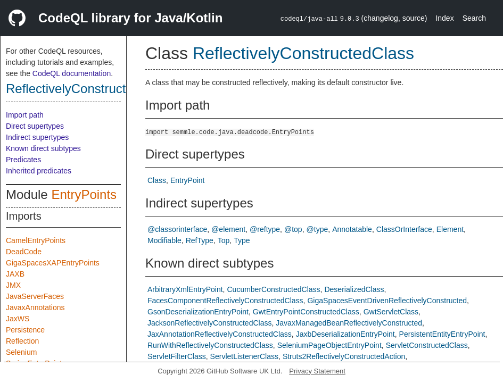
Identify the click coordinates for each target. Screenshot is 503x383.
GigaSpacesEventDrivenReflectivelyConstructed (387, 300)
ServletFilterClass (176, 356)
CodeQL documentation (71, 73)
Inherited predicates (38, 170)
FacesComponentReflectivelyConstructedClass (225, 300)
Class (156, 180)
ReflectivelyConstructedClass (89, 88)
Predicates (23, 159)
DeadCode (24, 251)
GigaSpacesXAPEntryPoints (53, 263)
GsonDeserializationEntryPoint (198, 311)
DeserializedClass (354, 289)
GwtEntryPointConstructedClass (306, 311)
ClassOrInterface (404, 229)
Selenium (21, 352)
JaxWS (17, 318)
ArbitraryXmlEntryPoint (185, 289)
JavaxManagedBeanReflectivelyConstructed (349, 323)
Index (444, 18)
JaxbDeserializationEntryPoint (345, 334)
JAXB (15, 274)
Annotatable (352, 229)
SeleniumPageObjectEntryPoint (329, 345)
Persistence (25, 330)
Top (224, 240)
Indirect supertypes (37, 137)
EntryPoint (187, 180)
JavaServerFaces (35, 296)
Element (450, 229)
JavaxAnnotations (35, 307)
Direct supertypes (35, 126)
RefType (199, 240)
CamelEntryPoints (35, 240)
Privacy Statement (317, 371)
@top (293, 229)
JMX (13, 285)
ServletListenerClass (244, 356)
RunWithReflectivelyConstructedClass (210, 345)
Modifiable (164, 240)
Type (242, 240)
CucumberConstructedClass (273, 289)
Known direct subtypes (43, 148)
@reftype (265, 229)
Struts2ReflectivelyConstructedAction (344, 356)
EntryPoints (84, 194)
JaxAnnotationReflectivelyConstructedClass (219, 334)
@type (317, 229)
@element (228, 229)
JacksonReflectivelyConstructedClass (209, 323)
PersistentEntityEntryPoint (442, 334)
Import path (25, 115)
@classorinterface (177, 229)
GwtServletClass (391, 311)
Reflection (22, 341)
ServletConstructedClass (427, 345)
